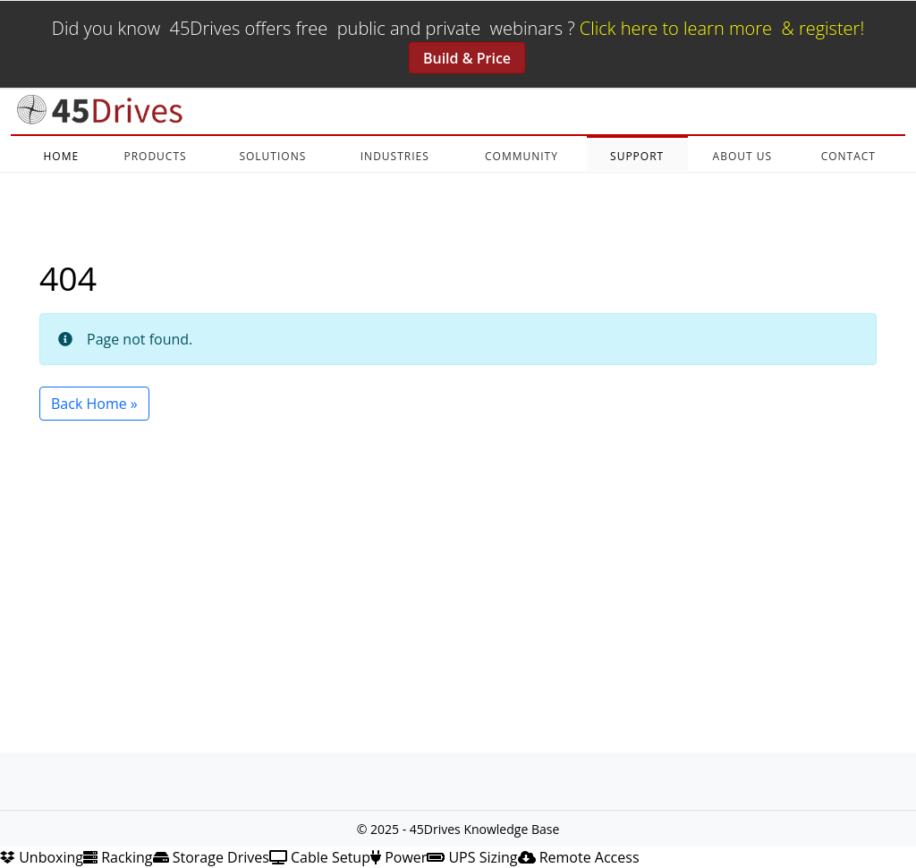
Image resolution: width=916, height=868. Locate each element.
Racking (118, 857)
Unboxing (41, 857)
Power (398, 857)
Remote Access (579, 857)
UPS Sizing (472, 857)
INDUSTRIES (394, 156)
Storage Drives (211, 857)
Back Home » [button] (94, 403)
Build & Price (467, 58)
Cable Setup (319, 857)
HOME (61, 156)
